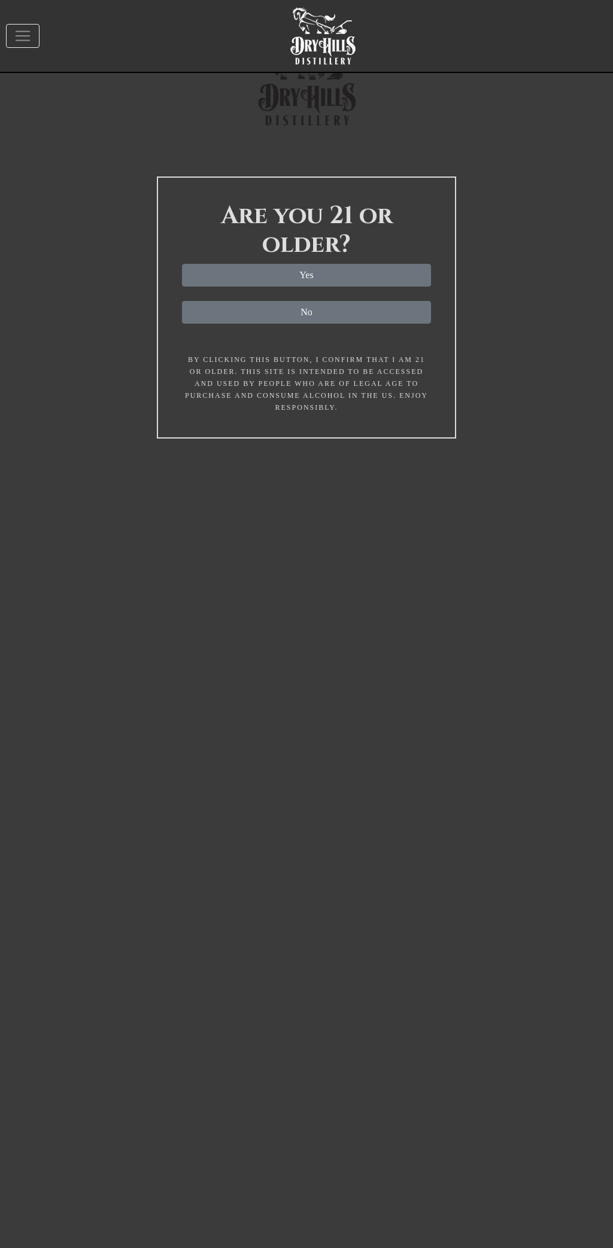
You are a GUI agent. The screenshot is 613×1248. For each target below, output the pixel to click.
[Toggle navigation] (23, 36)
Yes (306, 275)
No (306, 312)
